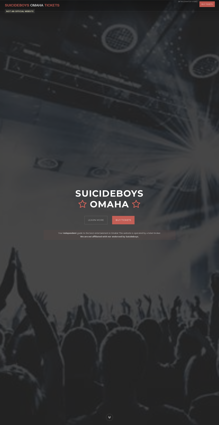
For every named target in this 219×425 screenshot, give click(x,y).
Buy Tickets (207, 6)
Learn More (96, 220)
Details (175, 6)
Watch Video (189, 6)
